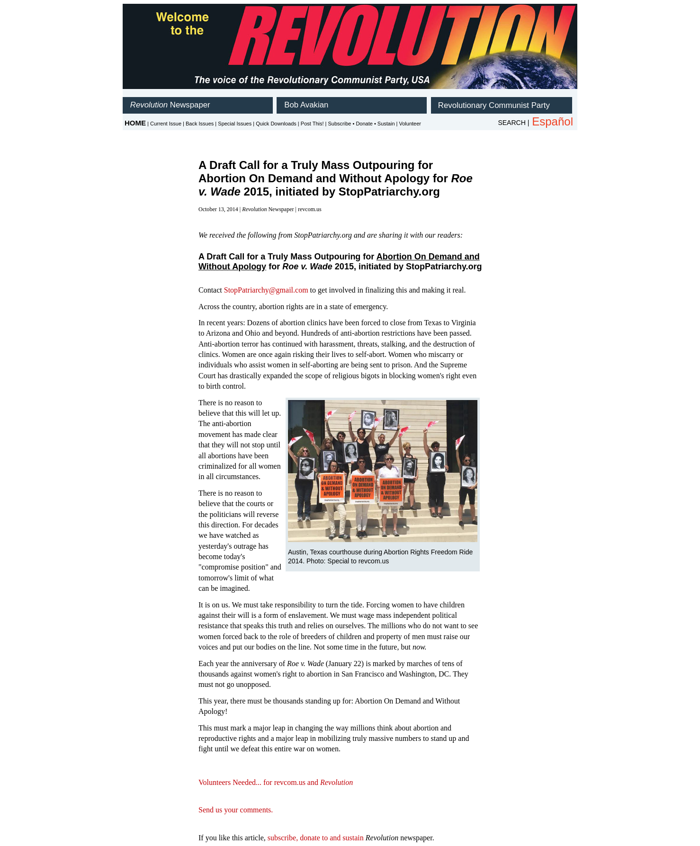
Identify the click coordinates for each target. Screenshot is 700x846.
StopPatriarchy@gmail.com (266, 290)
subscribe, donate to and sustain (316, 838)
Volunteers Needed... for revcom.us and (275, 782)
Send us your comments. (235, 810)
